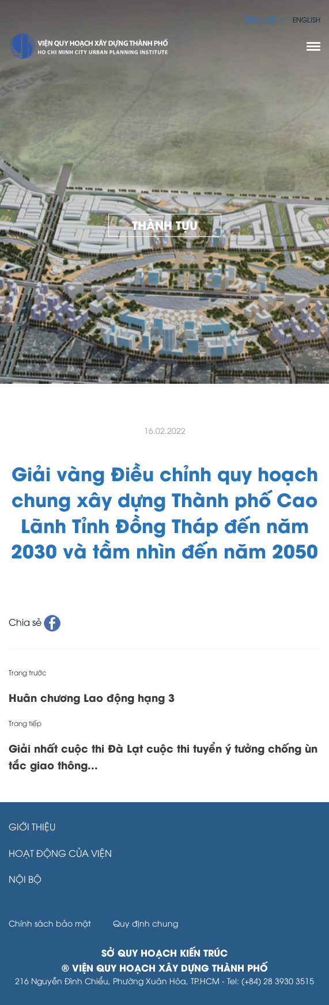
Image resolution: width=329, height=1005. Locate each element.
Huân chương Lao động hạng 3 (92, 697)
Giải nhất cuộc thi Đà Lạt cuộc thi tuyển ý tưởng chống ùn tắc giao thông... (163, 756)
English (306, 19)
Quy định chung (145, 922)
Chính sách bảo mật (50, 922)
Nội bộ (25, 878)
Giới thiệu (32, 826)
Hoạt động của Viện (60, 853)
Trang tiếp (25, 723)
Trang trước (28, 672)
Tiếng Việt (259, 19)
